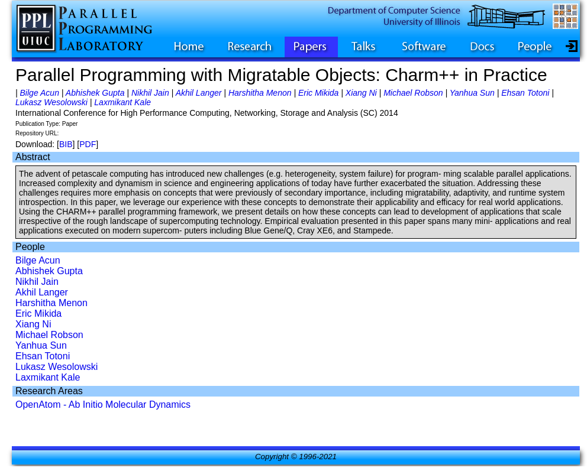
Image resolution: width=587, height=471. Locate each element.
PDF (87, 144)
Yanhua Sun (472, 93)
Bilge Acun (39, 93)
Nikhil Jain (150, 93)
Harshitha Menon (260, 93)
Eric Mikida (318, 93)
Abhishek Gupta (95, 93)
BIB (66, 144)
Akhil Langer (199, 93)
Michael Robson (413, 93)
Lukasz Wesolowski (51, 102)
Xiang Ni (361, 93)
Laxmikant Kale (122, 102)
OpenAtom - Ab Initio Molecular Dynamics (103, 404)
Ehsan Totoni (525, 93)
